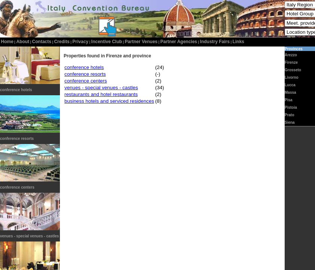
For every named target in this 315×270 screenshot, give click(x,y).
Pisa (289, 100)
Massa (290, 92)
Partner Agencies (178, 41)
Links (238, 41)
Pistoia (291, 107)
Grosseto (293, 70)
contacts (41, 41)
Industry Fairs (215, 41)
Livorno (292, 77)
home (7, 41)
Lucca (290, 85)
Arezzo (291, 55)
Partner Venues (141, 41)
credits (61, 41)
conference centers (17, 187)
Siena (290, 122)
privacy (80, 41)
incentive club (106, 41)
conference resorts (17, 138)
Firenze (291, 62)
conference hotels (16, 90)
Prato (289, 115)
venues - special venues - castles (29, 236)
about (22, 41)
